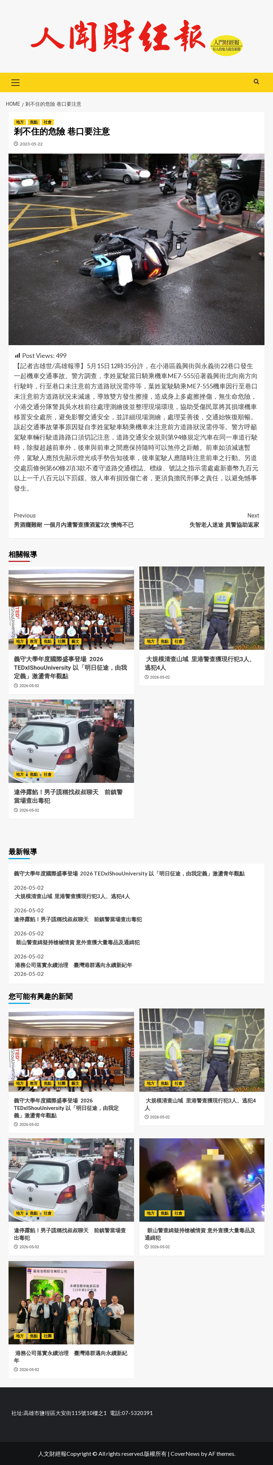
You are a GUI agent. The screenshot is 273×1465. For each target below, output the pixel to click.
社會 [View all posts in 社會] (48, 122)
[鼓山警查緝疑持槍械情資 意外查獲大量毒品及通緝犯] (202, 1180)
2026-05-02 (29, 686)
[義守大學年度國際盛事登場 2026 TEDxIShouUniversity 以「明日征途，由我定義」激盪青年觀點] (71, 608)
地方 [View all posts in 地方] (20, 122)
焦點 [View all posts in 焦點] (34, 122)
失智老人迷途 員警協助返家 (197, 519)
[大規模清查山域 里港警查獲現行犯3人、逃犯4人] (202, 608)
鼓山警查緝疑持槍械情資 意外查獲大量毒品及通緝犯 (77, 942)
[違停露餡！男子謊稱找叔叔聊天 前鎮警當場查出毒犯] (71, 741)
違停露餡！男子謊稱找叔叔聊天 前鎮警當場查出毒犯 (78, 919)
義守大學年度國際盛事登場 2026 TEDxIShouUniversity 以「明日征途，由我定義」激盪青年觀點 (70, 668)
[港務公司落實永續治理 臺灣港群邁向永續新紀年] (71, 1302)
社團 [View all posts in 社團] (61, 641)
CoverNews (185, 1453)
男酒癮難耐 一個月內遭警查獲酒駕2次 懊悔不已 (75, 519)
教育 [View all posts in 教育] (34, 641)
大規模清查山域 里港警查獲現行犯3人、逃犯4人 (72, 896)
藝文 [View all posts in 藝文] (75, 641)
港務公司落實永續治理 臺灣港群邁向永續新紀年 (73, 965)
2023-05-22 (31, 143)
